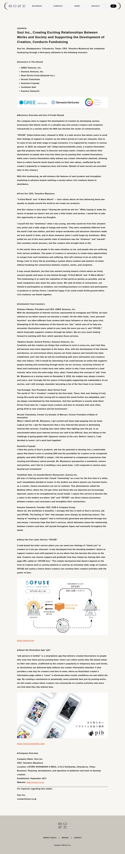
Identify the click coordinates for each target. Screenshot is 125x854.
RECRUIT (96, 6)
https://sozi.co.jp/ (35, 782)
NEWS (77, 6)
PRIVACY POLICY (50, 838)
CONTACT (78, 838)
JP (105, 6)
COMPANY (58, 6)
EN (113, 6)
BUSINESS (37, 6)
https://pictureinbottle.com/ (31, 744)
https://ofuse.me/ (25, 641)
